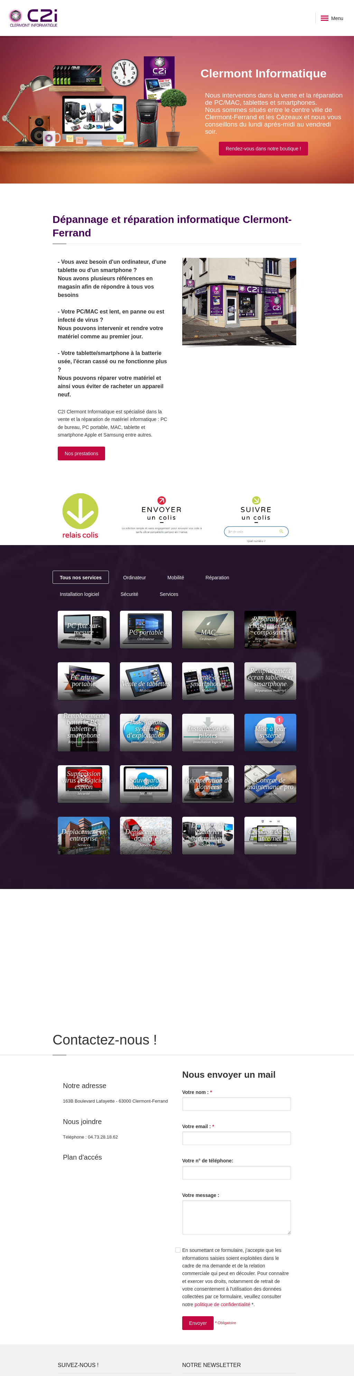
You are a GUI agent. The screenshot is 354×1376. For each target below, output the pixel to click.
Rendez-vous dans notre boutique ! (263, 148)
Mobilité (175, 577)
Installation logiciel (79, 594)
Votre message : (200, 1195)
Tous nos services (81, 577)
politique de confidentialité (222, 1304)
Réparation (218, 577)
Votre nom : (197, 1092)
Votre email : (198, 1126)
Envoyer (198, 1323)
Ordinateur (134, 577)
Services (169, 594)
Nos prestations (81, 453)
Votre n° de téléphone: (207, 1160)
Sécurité (129, 594)
